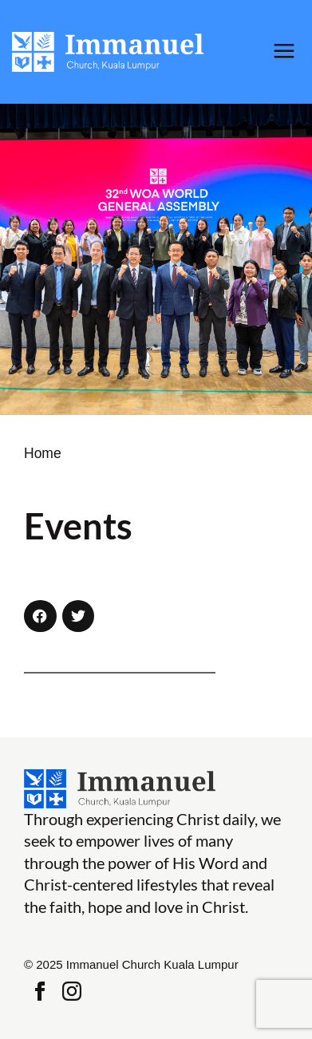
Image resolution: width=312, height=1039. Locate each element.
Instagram (72, 991)
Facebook (40, 991)
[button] (40, 616)
